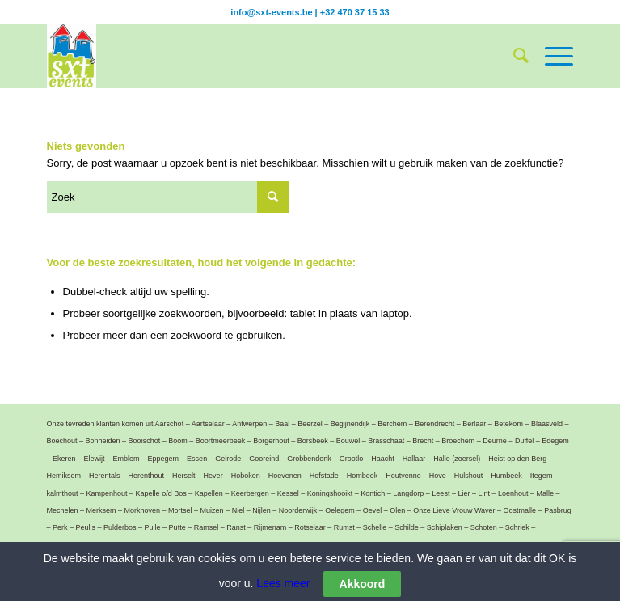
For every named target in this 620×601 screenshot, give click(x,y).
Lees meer (281, 584)
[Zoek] (513, 55)
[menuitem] (513, 55)
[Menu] (551, 55)
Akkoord (363, 585)
